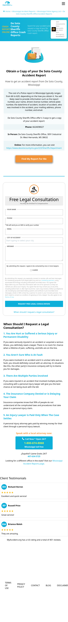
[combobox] (34, 240)
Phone (9, 218)
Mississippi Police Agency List (49, 11)
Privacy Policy (21, 585)
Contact (35, 585)
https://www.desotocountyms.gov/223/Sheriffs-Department (34, 148)
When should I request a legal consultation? (34, 312)
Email (9, 229)
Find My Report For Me (33, 158)
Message (10, 246)
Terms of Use (9, 297)
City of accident (14, 237)
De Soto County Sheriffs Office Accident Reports (40, 12)
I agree (35, 270)
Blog (48, 585)
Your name (11, 209)
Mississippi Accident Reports (23, 11)
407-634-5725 (34, 456)
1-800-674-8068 (34, 443)
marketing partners (47, 280)
